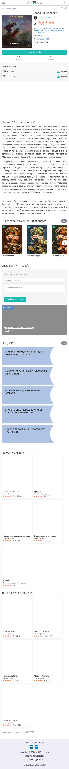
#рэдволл (41, 36)
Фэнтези (42, 29)
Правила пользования (34, 756)
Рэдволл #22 (44, 39)
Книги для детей (52, 29)
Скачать (63, 71)
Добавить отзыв (15, 299)
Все (64, 221)
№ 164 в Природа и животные (49, 29)
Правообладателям (34, 759)
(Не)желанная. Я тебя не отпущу (19, 328)
